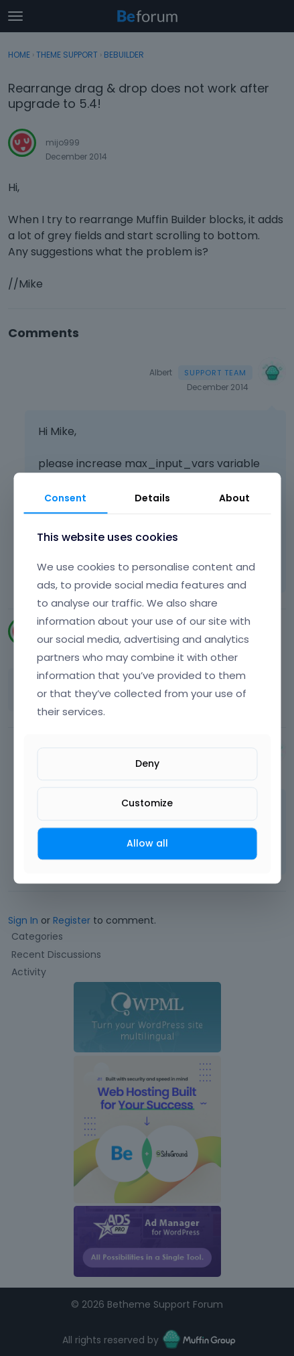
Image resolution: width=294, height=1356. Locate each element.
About (234, 498)
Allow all (147, 843)
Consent (65, 498)
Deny (147, 764)
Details (152, 498)
